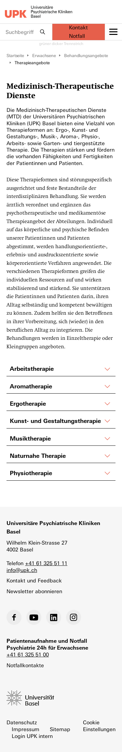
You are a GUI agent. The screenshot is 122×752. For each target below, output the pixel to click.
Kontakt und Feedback (34, 581)
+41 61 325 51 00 (28, 655)
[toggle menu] (113, 32)
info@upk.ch (22, 570)
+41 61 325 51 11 (46, 563)
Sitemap (60, 729)
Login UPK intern (32, 736)
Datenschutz (22, 722)
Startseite (15, 55)
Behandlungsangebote (86, 55)
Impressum (25, 729)
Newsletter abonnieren (34, 591)
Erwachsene (44, 55)
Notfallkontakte (25, 665)
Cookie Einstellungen (99, 725)
